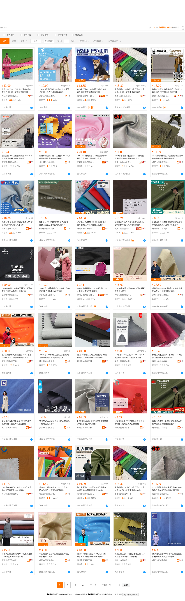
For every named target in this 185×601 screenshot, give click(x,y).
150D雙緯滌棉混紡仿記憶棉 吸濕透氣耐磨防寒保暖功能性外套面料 (167, 157)
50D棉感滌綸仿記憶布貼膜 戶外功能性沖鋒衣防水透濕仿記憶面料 (129, 422)
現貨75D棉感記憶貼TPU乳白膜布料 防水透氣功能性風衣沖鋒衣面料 (91, 555)
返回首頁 (118, 594)
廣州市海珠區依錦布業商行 (47, 96)
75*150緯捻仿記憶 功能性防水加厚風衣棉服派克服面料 (54, 422)
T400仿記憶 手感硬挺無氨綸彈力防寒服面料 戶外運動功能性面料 (54, 289)
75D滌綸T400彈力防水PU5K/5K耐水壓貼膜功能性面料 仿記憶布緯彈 (129, 356)
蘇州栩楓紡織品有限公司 (85, 428)
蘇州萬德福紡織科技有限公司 (10, 162)
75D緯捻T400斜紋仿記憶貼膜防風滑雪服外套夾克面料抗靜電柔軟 (54, 356)
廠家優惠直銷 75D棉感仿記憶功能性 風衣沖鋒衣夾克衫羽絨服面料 (17, 422)
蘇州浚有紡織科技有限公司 (47, 361)
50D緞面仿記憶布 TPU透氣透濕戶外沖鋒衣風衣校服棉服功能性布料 (54, 223)
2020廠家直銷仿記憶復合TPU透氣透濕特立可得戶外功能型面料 (16, 488)
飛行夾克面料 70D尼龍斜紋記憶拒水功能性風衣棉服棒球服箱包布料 (92, 488)
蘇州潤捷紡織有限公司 (123, 428)
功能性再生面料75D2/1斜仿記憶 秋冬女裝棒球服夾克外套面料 (92, 289)
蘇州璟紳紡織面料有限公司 (85, 361)
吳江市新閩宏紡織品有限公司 (10, 428)
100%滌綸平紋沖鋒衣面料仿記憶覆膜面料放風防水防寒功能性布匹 (17, 289)
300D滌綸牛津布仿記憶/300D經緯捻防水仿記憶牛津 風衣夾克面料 (129, 157)
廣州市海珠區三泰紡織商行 (10, 361)
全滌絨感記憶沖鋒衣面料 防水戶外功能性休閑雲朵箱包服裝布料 (54, 157)
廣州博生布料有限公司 (47, 162)
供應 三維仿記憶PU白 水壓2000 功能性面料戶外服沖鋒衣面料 (167, 356)
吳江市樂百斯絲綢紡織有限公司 (123, 361)
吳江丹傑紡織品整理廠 (10, 96)
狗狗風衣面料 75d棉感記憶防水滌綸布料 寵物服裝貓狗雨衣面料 (91, 90)
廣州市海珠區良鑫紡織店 (10, 228)
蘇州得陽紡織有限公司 (47, 228)
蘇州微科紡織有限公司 (10, 295)
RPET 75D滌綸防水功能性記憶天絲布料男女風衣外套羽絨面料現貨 (92, 157)
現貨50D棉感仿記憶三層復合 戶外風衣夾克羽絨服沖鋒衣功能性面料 (92, 356)
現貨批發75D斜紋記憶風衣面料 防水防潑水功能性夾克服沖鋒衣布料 (129, 90)
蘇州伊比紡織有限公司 (85, 295)
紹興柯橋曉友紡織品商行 (85, 228)
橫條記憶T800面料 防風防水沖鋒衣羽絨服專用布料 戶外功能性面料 (17, 157)
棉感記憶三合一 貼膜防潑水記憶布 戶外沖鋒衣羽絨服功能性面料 (130, 555)
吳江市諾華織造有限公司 (160, 162)
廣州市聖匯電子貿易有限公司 (85, 96)
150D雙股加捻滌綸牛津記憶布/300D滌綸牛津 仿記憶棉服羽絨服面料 (167, 488)
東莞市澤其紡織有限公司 (85, 162)
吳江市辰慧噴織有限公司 (123, 295)
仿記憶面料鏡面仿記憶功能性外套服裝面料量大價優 (54, 555)
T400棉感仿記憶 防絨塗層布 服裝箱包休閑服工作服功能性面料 (92, 422)
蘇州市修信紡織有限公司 (123, 162)
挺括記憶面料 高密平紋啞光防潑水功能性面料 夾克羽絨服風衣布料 (167, 90)
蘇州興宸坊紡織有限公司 (160, 428)
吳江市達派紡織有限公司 (10, 494)
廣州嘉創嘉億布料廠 (123, 494)
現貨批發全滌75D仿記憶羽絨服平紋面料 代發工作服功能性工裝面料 (91, 223)
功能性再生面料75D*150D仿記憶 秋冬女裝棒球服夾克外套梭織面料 (129, 223)
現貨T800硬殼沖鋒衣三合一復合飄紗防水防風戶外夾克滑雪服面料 (54, 488)
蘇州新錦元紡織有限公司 (47, 295)
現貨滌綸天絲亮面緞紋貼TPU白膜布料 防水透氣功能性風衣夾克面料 (16, 356)
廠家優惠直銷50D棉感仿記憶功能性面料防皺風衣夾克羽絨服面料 (167, 555)
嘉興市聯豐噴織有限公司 (123, 228)
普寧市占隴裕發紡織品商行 (123, 560)
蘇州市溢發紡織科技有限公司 (160, 361)
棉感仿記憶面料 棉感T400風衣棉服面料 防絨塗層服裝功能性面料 (17, 555)
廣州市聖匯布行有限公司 (85, 494)
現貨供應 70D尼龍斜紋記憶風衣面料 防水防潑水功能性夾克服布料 (167, 422)
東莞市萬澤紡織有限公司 (160, 96)
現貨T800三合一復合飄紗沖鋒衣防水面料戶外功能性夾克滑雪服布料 (17, 90)
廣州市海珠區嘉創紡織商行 (123, 96)
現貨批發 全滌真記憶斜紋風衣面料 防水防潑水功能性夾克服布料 (17, 223)
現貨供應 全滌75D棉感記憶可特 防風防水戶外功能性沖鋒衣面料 (167, 289)
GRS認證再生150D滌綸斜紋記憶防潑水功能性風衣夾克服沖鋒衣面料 (167, 223)
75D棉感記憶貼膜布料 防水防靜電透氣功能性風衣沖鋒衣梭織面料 (54, 90)
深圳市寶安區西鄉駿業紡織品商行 (160, 295)
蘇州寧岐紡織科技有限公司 (160, 228)
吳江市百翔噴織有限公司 (47, 428)
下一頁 (93, 585)
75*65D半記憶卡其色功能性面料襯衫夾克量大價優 (130, 289)
